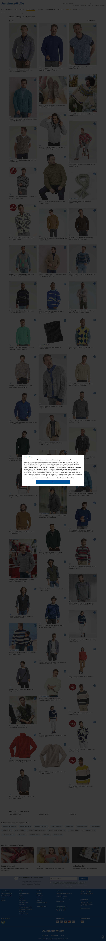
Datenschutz (70, 477)
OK (53, 482)
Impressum (35, 477)
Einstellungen (60, 477)
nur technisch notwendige (47, 477)
